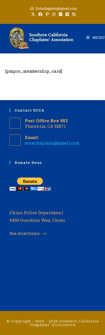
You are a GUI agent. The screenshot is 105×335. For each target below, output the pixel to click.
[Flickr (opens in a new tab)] (60, 14)
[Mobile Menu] (95, 37)
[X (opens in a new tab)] (33, 14)
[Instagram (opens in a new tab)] (53, 14)
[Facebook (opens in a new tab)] (40, 14)
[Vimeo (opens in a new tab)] (67, 14)
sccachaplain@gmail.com (52, 143)
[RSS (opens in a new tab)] (73, 14)
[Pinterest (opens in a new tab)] (47, 14)
